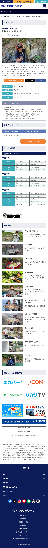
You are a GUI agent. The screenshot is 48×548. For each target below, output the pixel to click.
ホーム (6, 1)
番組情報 (5, 478)
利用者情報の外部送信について (23, 539)
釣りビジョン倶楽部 (24, 2)
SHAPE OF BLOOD (24, 16)
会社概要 (23, 515)
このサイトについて (23, 535)
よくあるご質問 (8, 491)
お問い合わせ (23, 529)
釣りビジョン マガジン (10, 487)
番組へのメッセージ (14, 80)
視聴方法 (41, 1)
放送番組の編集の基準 (24, 428)
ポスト (30, 80)
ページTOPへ (24, 468)
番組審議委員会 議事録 (24, 431)
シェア (41, 80)
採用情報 (23, 525)
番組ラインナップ (12, 16)
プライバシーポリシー (23, 532)
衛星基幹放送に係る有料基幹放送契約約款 (24, 435)
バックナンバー (32, 141)
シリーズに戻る (13, 35)
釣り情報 (5, 483)
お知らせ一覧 (23, 522)
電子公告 (23, 519)
